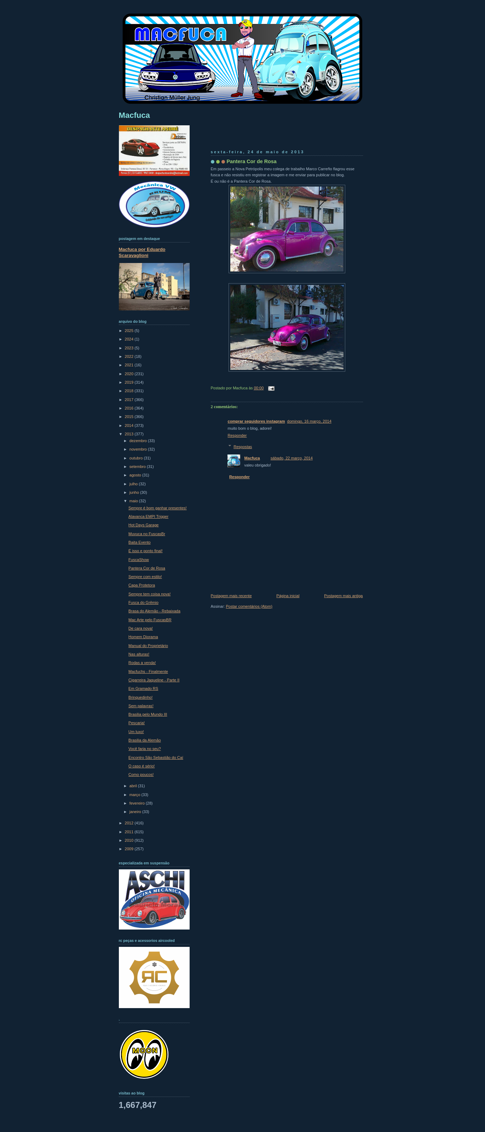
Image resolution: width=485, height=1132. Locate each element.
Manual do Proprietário (148, 646)
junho (134, 492)
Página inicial (287, 596)
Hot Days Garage (143, 525)
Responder (237, 435)
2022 (130, 356)
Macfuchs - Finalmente (148, 671)
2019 (130, 382)
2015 (130, 417)
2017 (130, 400)
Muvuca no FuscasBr (146, 534)
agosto (135, 475)
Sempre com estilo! (145, 576)
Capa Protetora (141, 585)
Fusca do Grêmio (143, 602)
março (135, 795)
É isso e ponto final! (145, 551)
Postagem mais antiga (343, 596)
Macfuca (252, 458)
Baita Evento (139, 542)
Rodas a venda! (142, 663)
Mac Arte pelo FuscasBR (150, 620)
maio (134, 501)
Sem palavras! (141, 706)
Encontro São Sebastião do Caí (155, 757)
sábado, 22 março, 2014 (292, 458)
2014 (130, 425)
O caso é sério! (141, 766)
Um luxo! (136, 732)
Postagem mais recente (231, 596)
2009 (130, 849)
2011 (130, 832)
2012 (130, 823)
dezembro (138, 441)
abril (133, 786)
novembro (138, 449)
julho (134, 484)
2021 (130, 365)
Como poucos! (141, 774)
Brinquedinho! (140, 697)
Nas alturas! (138, 654)
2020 (130, 374)
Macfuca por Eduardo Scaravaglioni (142, 252)
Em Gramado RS (143, 688)
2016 (130, 408)
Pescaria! (136, 723)
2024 (130, 339)
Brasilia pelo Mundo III (147, 714)
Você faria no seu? (144, 749)
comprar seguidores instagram (256, 421)
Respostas (242, 447)
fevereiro (137, 803)
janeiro (135, 812)
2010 (130, 840)
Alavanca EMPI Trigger (148, 516)
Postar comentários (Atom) (249, 606)
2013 (130, 434)
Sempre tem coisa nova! (149, 594)
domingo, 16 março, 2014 (309, 421)
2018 (130, 391)
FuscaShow (138, 560)
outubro (136, 458)
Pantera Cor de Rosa (252, 161)
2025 (130, 330)
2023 (130, 348)
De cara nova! (140, 628)
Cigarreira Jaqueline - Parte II (153, 680)
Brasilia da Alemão (144, 740)
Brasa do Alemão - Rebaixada (154, 611)
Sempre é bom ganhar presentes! (157, 508)
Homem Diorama (143, 637)
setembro (138, 466)
